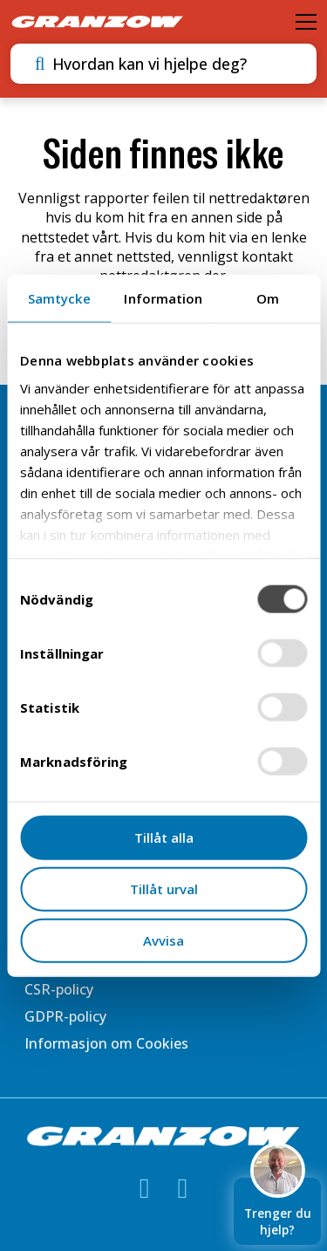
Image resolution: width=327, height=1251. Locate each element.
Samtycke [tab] (59, 298)
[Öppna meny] (306, 22)
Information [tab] (163, 298)
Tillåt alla (164, 837)
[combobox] (174, 64)
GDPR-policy (65, 1016)
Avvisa (163, 939)
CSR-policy (58, 989)
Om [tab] (267, 298)
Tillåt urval (164, 888)
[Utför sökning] (40, 64)
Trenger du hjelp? (277, 1208)
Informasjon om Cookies (106, 1043)
